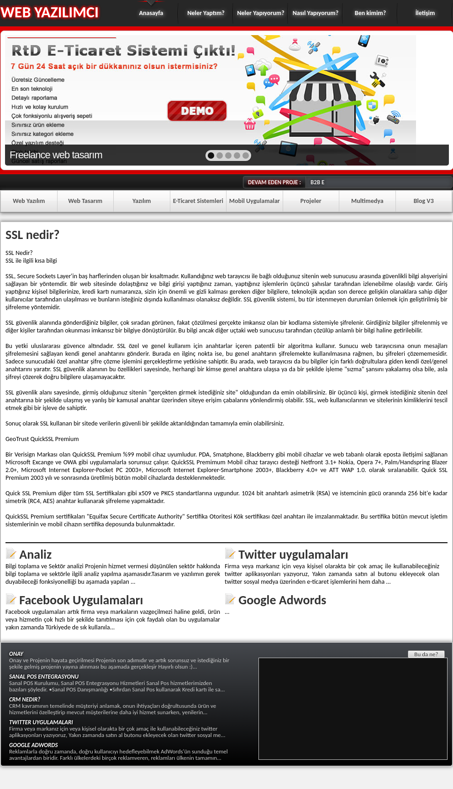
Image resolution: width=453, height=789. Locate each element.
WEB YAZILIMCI (49, 12)
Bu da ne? (426, 654)
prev (31, 99)
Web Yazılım (29, 201)
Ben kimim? (370, 13)
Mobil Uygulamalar (254, 201)
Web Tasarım (85, 201)
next (422, 99)
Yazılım (141, 201)
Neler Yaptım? (206, 13)
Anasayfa (151, 13)
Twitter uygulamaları (293, 554)
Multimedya (367, 201)
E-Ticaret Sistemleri (198, 201)
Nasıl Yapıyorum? (315, 13)
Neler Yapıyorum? (260, 13)
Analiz (35, 554)
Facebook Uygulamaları (81, 600)
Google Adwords (282, 600)
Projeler (310, 201)
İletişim (425, 13)
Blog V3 (424, 201)
